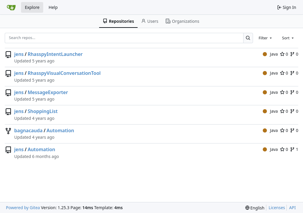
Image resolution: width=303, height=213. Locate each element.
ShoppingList (42, 111)
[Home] (11, 7)
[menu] (255, 208)
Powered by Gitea (23, 207)
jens (19, 54)
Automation (60, 130)
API (292, 207)
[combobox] (265, 37)
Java (270, 54)
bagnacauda (28, 130)
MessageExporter (48, 92)
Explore (32, 7)
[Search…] (248, 38)
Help (53, 7)
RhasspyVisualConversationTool (64, 73)
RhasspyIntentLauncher (55, 54)
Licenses (277, 207)
